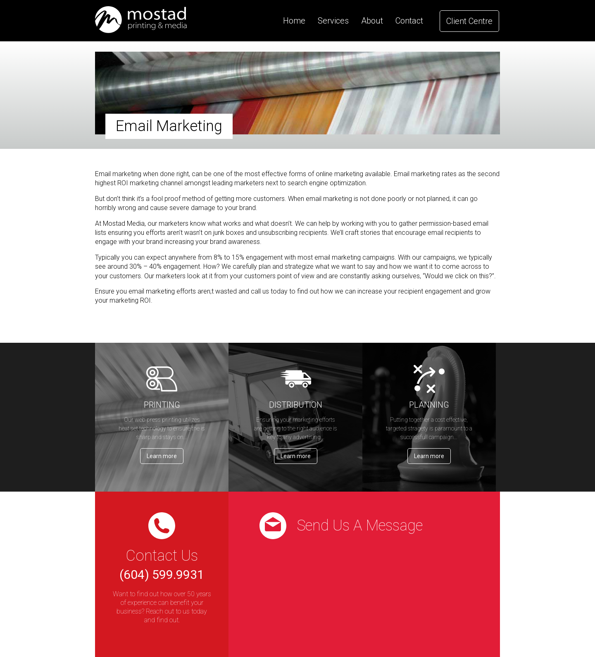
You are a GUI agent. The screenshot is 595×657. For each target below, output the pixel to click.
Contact (409, 21)
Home (294, 21)
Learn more (162, 456)
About (372, 21)
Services (333, 21)
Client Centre (469, 21)
